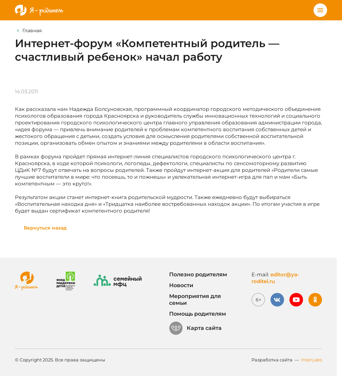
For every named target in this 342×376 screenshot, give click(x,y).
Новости (181, 285)
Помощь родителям (197, 314)
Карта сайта (195, 328)
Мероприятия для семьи (195, 299)
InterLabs (311, 359)
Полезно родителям (198, 274)
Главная (32, 30)
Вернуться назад (45, 228)
